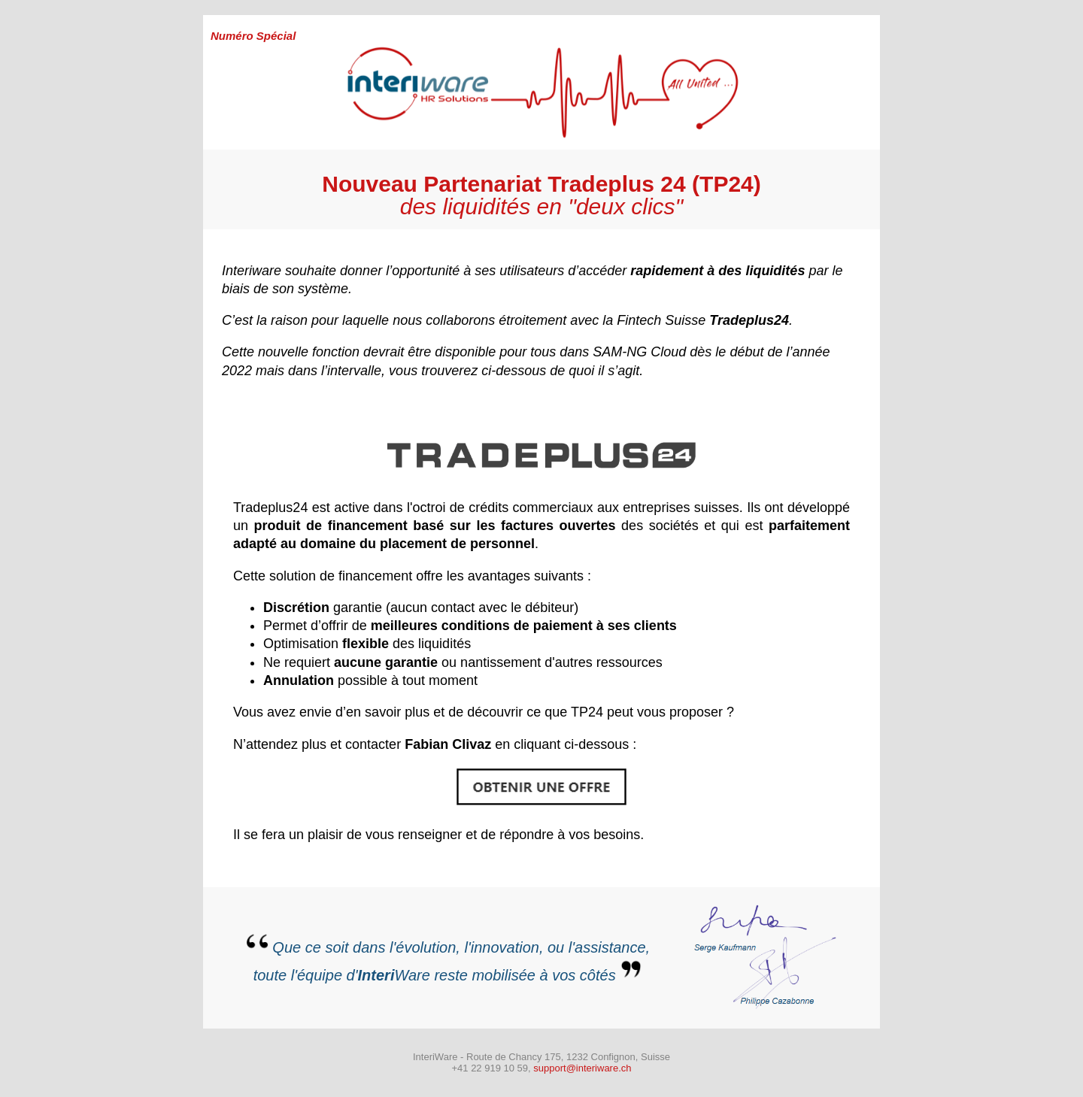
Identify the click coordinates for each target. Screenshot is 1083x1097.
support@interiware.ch (582, 1068)
